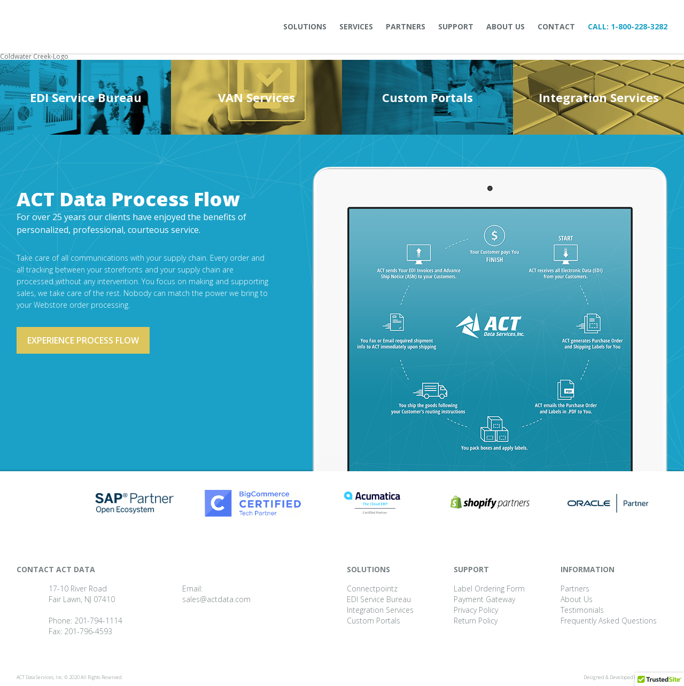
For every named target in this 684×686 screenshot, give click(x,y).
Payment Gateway (484, 599)
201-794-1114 (98, 620)
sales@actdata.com (216, 599)
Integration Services (599, 97)
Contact (556, 26)
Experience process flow (83, 340)
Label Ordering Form (489, 588)
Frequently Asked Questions (609, 620)
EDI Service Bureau (86, 97)
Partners (405, 26)
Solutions (305, 26)
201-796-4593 (88, 631)
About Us (505, 26)
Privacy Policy (476, 610)
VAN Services (256, 97)
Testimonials (582, 610)
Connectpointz (372, 588)
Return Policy (476, 620)
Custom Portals (427, 97)
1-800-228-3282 (639, 26)
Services (356, 26)
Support (455, 26)
